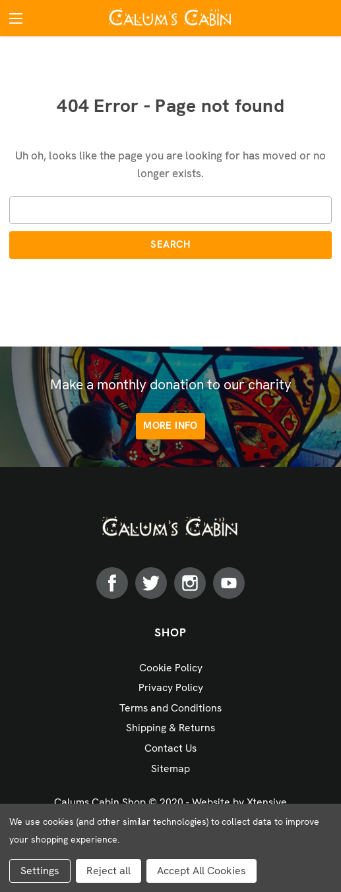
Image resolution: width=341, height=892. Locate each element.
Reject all (108, 871)
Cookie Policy (170, 668)
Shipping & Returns (170, 728)
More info (170, 425)
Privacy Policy (171, 687)
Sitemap (170, 768)
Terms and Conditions (170, 708)
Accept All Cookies (201, 871)
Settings (39, 871)
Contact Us (170, 748)
